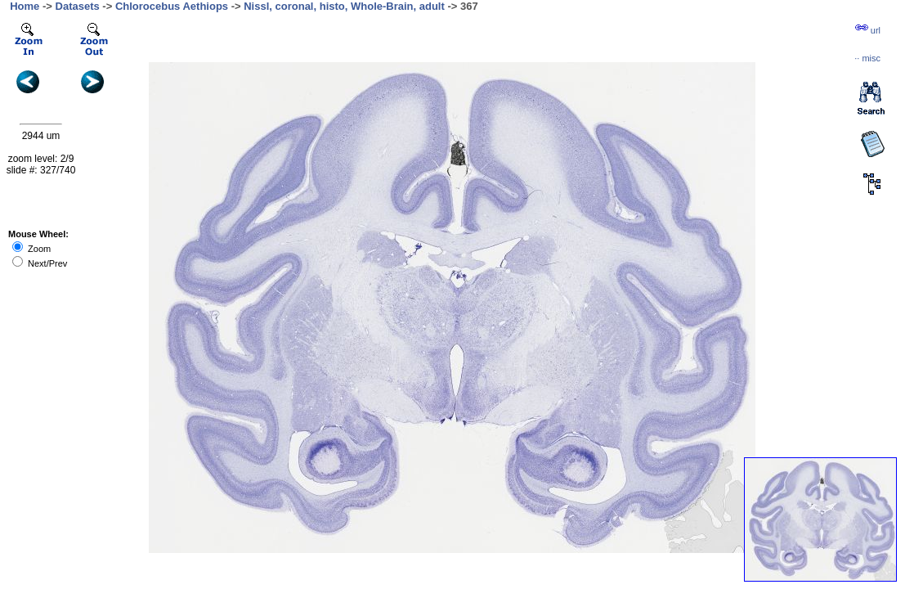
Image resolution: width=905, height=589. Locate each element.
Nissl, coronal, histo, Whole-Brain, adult (344, 6)
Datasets (78, 6)
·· (867, 58)
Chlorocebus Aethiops (171, 6)
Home (24, 6)
